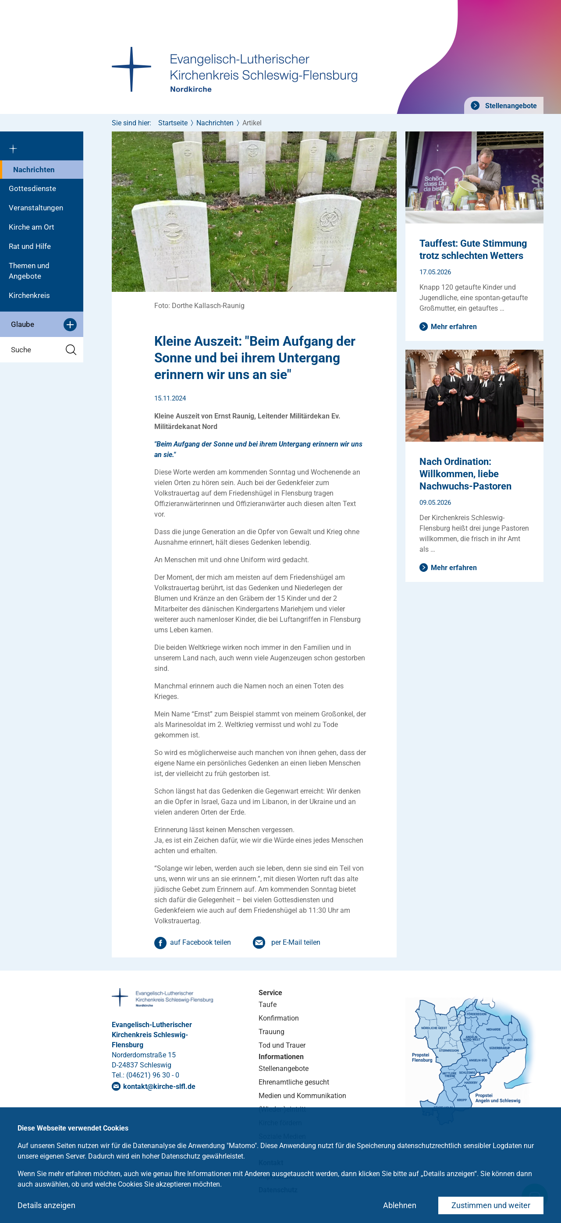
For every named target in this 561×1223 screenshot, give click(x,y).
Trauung (271, 1032)
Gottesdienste (32, 188)
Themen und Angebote (29, 270)
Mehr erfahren (454, 327)
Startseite (173, 123)
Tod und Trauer (282, 1045)
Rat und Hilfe (30, 246)
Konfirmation (279, 1018)
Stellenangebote (510, 106)
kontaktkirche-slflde (159, 1086)
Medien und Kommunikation (302, 1096)
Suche (44, 349)
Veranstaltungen (36, 207)
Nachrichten (34, 169)
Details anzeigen (46, 1205)
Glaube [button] (44, 324)
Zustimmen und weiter (490, 1205)
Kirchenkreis (29, 295)
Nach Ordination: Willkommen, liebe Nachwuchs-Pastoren (465, 474)
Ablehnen (399, 1205)
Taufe (268, 1004)
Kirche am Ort (31, 227)
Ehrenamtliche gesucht (294, 1082)
